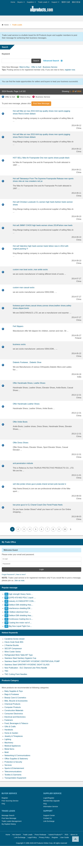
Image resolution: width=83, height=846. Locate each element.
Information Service (50, 807)
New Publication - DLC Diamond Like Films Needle (25, 668)
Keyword (6, 54)
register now (70, 70)
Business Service (50, 67)
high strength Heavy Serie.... (18, 594)
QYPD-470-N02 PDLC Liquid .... (20, 598)
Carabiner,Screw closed (14, 639)
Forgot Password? (8, 574)
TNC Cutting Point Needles (15, 674)
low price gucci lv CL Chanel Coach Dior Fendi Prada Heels (38, 505)
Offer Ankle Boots (20, 422)
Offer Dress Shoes (20, 443)
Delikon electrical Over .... (17, 612)
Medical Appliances (12, 746)
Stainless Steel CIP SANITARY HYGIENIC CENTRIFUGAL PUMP (32, 661)
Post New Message (9, 818)
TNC (6, 671)
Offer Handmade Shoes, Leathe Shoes (29, 383)
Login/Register (48, 798)
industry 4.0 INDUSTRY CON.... (20, 601)
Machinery (8, 743)
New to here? (21, 574)
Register (5, 798)
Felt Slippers (18, 326)
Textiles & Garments (12, 775)
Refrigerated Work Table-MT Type (18, 655)
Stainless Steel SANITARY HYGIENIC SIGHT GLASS (26, 665)
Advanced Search (51, 61)
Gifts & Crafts (10, 727)
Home (13, 2)
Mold (6, 752)
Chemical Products (12, 704)
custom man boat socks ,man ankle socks (30, 270)
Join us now (19, 581)
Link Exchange (48, 821)
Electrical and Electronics (15, 717)
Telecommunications (13, 772)
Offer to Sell (36, 67)
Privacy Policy (44, 837)
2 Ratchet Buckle (11, 645)
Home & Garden (11, 733)
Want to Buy (24, 67)
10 (65, 529)
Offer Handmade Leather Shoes (26, 404)
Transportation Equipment (15, 778)
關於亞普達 (76, 2)
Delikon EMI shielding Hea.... (18, 605)
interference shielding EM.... (18, 608)
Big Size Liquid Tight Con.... (18, 626)
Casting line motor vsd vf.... (18, 623)
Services (8, 765)
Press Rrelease (40, 835)
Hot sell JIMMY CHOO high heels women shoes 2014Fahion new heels (43, 225)
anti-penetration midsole (23, 463)
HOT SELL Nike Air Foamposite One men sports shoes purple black (41, 158)
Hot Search (16, 835)
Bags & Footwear (11, 694)
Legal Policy (32, 837)
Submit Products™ (55, 835)
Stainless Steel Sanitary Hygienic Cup (20, 658)
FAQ (3, 804)
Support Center (49, 816)
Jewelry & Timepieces (13, 736)
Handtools (8, 730)
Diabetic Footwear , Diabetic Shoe (27, 362)
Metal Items (9, 749)
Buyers (21, 2)
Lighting (7, 739)
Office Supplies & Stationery (16, 759)
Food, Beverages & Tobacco (16, 723)
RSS (66, 835)
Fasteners (8, 720)
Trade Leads (43, 2)
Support (55, 2)
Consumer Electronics (13, 714)
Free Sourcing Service (10, 801)
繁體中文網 (66, 2)
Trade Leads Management (11, 821)
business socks (19, 344)
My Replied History (9, 824)
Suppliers (31, 2)
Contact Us (47, 818)
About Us (74, 835)
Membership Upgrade (51, 801)
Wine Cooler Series (12, 652)
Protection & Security (13, 762)
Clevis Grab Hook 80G (13, 642)
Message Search (8, 816)
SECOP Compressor (13, 649)
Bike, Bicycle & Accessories (16, 701)
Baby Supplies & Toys (13, 691)
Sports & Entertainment (14, 768)
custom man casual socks (23, 288)
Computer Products (12, 707)
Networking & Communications (17, 756)
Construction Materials (13, 711)
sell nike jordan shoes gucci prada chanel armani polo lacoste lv (39, 484)
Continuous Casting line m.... (18, 619)
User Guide (64, 837)
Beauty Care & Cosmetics (15, 698)
